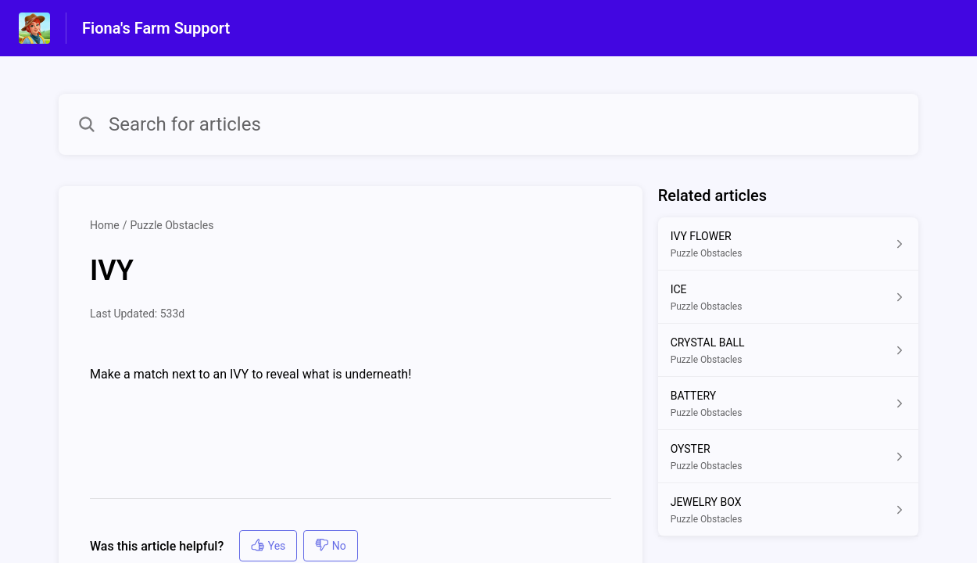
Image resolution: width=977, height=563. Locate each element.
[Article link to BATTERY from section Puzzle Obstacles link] (788, 403)
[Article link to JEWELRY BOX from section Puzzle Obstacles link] (788, 509)
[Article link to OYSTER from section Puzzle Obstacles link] (788, 456)
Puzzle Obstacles (171, 225)
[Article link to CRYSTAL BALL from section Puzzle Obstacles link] (788, 350)
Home (105, 225)
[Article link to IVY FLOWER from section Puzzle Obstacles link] (788, 244)
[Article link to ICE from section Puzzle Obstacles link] (788, 297)
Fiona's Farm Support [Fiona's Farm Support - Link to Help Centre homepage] (156, 28)
